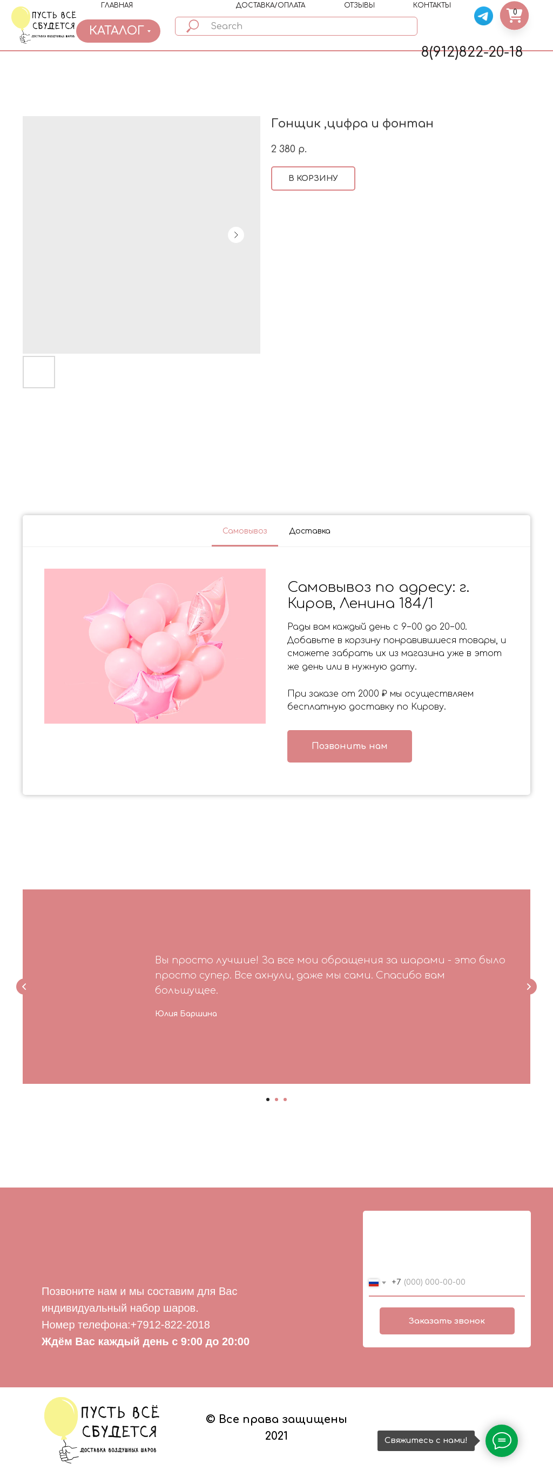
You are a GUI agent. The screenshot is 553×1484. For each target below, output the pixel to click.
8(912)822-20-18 (472, 52)
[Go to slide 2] (276, 1099)
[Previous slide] (24, 987)
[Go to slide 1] (267, 1099)
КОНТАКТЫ (432, 5)
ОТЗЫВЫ (359, 5)
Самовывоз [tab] (244, 531)
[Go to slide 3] (285, 1099)
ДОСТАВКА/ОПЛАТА (270, 5)
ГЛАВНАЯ (117, 5)
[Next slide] (529, 987)
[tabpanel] (276, 671)
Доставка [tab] (310, 531)
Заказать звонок (447, 1321)
